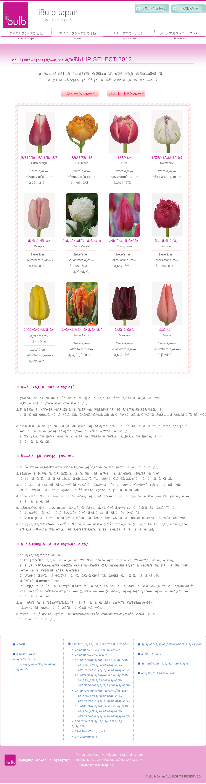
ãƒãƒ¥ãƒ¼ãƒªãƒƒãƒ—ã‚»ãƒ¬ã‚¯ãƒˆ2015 (101, 675)
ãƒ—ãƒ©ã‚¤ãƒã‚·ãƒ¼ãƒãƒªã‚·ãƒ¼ (164, 663)
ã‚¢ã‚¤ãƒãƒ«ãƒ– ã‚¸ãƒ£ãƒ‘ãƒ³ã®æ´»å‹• (77, 34)
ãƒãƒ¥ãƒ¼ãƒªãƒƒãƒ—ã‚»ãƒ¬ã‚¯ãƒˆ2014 (101, 690)
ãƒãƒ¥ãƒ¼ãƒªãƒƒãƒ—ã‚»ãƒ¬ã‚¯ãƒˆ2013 (101, 706)
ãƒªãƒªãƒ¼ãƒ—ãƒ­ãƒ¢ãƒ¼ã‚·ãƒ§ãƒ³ (128, 34)
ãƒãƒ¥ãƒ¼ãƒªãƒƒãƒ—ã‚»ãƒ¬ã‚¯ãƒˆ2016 (101, 659)
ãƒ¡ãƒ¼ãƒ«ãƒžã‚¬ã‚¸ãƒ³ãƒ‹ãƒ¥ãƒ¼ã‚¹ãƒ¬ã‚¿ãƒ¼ (172, 644)
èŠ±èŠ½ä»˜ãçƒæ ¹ (90, 731)
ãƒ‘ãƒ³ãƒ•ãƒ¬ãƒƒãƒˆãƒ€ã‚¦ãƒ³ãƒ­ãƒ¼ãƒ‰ (104, 670)
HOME (20, 644)
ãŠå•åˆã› (151, 654)
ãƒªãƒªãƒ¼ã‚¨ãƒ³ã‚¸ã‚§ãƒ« (91, 654)
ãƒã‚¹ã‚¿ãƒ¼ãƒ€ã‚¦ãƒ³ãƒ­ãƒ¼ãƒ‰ (100, 665)
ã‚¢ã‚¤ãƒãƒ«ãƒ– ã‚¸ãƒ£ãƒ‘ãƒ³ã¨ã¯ (26, 34)
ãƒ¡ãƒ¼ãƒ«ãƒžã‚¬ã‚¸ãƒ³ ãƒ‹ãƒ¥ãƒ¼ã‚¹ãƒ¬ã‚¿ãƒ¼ (180, 34)
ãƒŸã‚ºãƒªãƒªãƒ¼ (86, 736)
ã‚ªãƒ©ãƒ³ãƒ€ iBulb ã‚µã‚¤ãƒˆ (159, 673)
